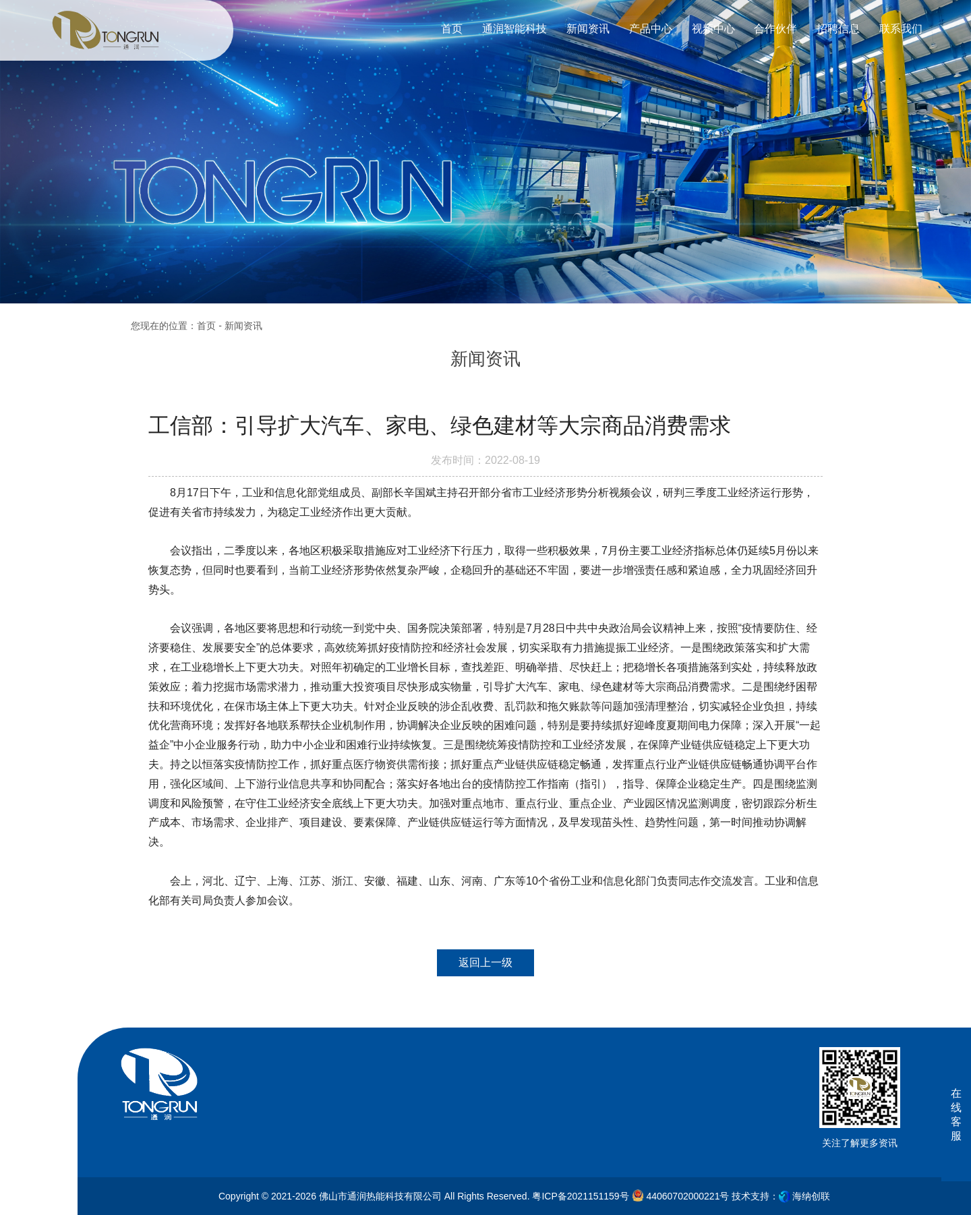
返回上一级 (485, 962)
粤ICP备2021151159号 (580, 1196)
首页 (206, 325)
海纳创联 (811, 1196)
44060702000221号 (681, 1195)
